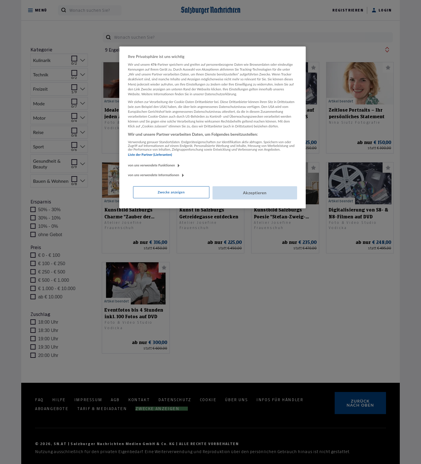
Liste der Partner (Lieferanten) (150, 154)
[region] (212, 127)
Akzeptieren (254, 192)
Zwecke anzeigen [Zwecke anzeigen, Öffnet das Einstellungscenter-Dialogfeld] (171, 192)
